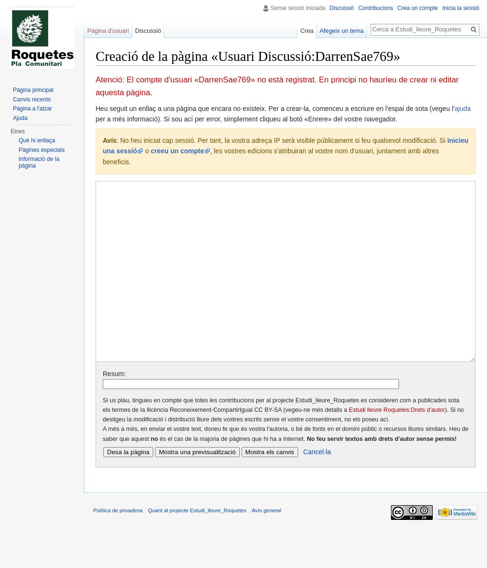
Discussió (342, 8)
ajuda (463, 108)
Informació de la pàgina (39, 162)
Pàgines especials (42, 150)
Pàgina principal (33, 90)
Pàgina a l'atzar (32, 108)
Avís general (266, 546)
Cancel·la (317, 487)
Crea (306, 30)
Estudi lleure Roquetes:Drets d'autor (397, 445)
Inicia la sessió (460, 8)
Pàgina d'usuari (108, 30)
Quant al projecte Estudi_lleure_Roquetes (197, 546)
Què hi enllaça (37, 140)
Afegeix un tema (341, 30)
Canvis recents (31, 99)
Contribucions (375, 8)
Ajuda (20, 118)
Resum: (114, 409)
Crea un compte (418, 8)
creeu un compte (177, 151)
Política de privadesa (118, 546)
